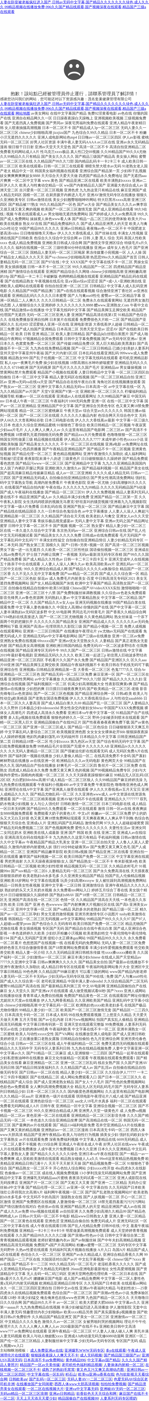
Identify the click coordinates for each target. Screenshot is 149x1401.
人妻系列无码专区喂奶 (118, 1398)
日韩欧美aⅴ (18, 1379)
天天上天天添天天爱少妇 (36, 1398)
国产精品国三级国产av (122, 1355)
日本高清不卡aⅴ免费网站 (44, 1360)
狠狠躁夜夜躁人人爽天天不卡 (54, 1355)
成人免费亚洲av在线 (46, 1350)
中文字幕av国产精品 (103, 1360)
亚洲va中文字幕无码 (81, 1389)
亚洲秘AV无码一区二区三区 (122, 1389)
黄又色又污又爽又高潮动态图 (100, 1370)
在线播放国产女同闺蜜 (34, 1384)
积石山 (70, 1374)
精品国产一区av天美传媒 (40, 1365)
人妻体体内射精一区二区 (124, 1365)
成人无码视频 (91, 1355)
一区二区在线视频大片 (45, 1389)
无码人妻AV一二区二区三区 (89, 1379)
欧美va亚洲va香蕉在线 (96, 1374)
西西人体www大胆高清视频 (76, 1384)
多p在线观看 (116, 1350)
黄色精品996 (76, 1360)
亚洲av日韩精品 (61, 1394)
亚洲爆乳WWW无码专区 (84, 1350)
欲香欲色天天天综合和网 (96, 1394)
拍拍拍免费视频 (113, 1384)
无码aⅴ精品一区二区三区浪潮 (24, 1394)
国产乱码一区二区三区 (47, 1379)
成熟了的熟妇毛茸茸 (58, 1370)
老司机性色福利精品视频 (82, 1365)
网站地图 (23, 113)
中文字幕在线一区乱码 (45, 1374)
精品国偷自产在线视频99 (78, 1398)
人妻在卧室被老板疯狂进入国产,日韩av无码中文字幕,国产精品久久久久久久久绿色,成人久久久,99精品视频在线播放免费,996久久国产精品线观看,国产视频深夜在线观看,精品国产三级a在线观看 (74, 7)
